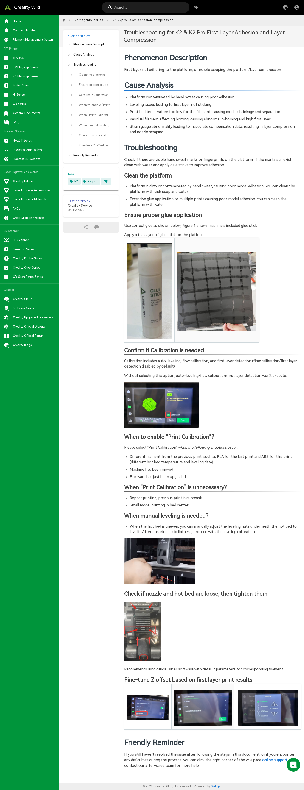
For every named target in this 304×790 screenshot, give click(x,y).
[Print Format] (96, 227)
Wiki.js (215, 786)
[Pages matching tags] (106, 181)
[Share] (85, 227)
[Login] (296, 7)
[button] (285, 7)
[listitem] (91, 44)
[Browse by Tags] (196, 7)
